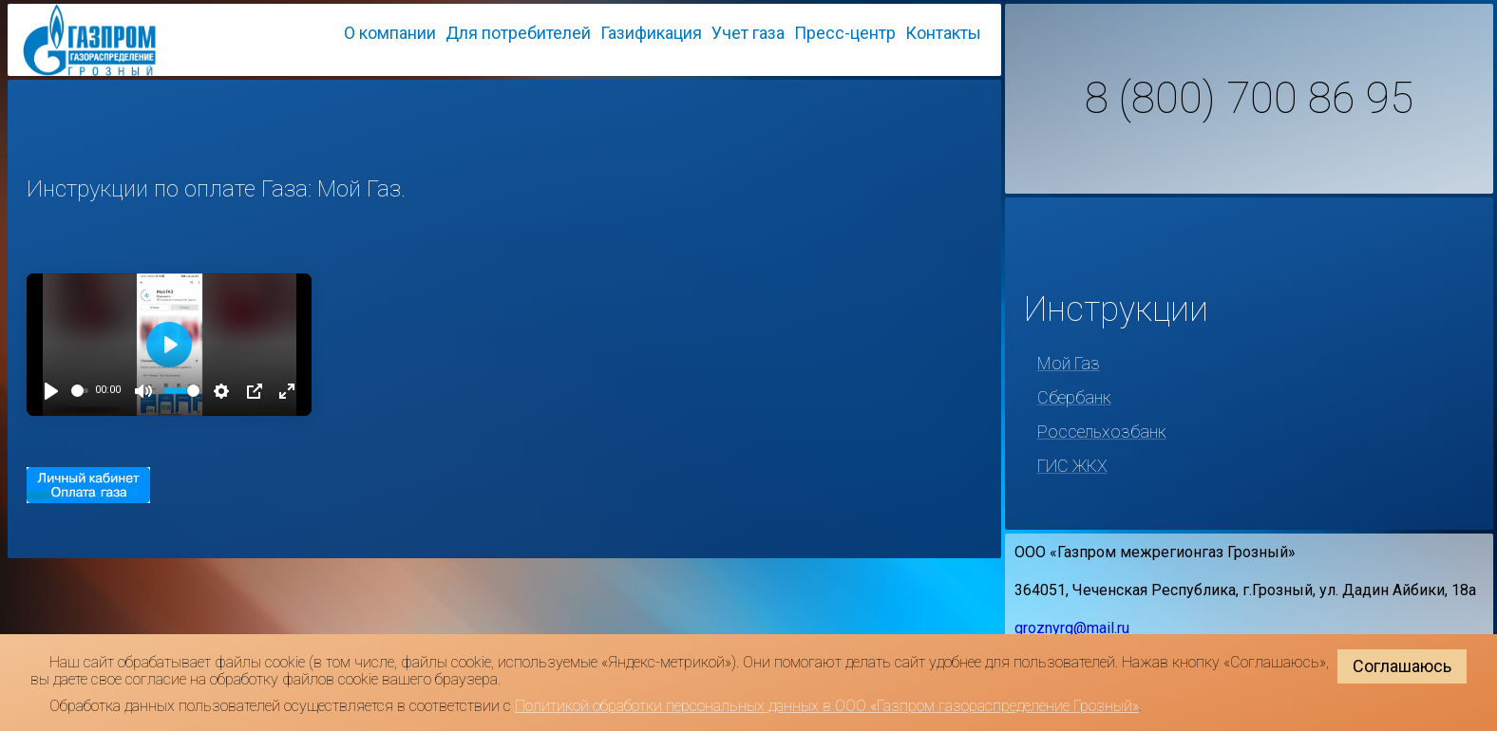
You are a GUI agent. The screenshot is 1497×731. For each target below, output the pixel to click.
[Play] (51, 391)
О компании (390, 33)
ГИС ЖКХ (1072, 466)
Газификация (651, 33)
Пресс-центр (845, 33)
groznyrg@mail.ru (1071, 628)
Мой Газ (1068, 363)
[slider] (79, 391)
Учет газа (748, 33)
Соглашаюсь (1402, 666)
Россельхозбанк (1101, 431)
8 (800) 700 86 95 (1249, 98)
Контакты (943, 33)
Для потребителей (518, 33)
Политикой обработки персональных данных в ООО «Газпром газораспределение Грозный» (827, 706)
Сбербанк (1074, 397)
